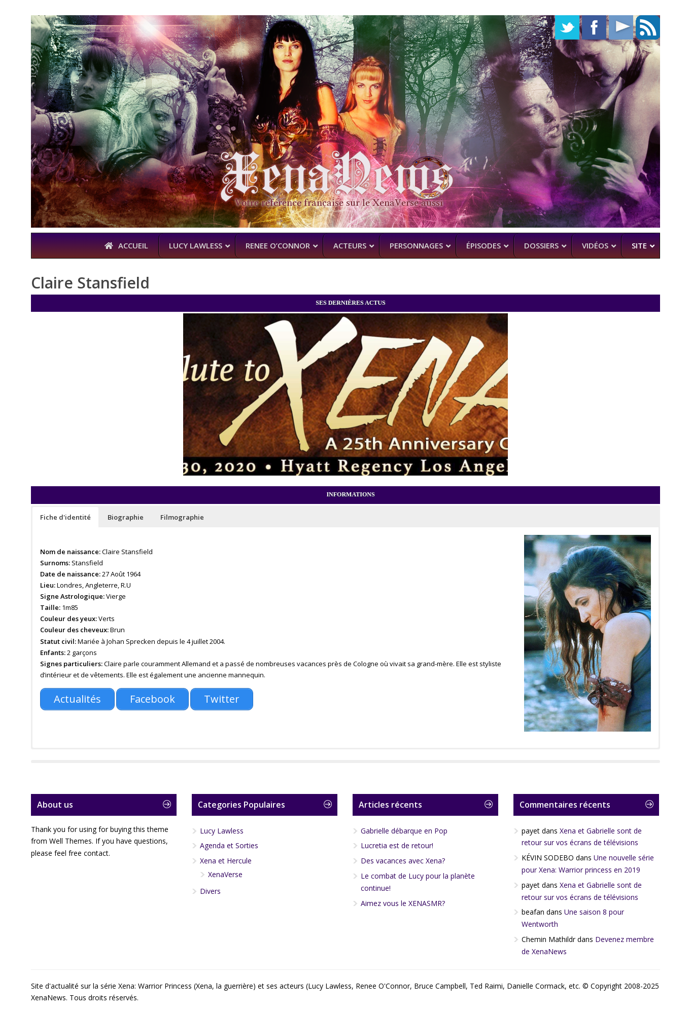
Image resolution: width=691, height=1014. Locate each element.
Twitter (567, 27)
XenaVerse (225, 874)
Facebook (594, 27)
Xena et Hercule (226, 860)
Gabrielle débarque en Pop (404, 831)
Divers (210, 891)
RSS (648, 27)
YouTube (621, 27)
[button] (65, 517)
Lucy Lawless (222, 831)
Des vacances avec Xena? (403, 860)
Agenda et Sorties (229, 845)
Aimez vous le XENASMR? (403, 903)
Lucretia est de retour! (397, 845)
